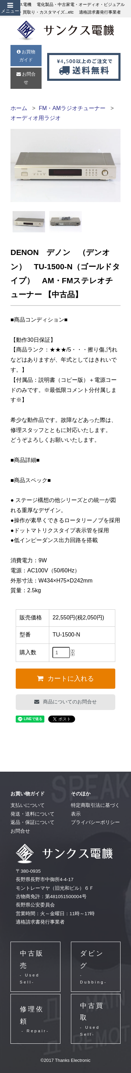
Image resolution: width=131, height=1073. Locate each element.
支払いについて (27, 805)
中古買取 (95, 1020)
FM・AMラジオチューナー (72, 108)
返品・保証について (32, 822)
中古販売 (35, 968)
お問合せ (26, 78)
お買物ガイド (26, 55)
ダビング (95, 968)
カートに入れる (70, 678)
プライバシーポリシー (95, 822)
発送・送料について (32, 814)
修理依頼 (34, 1019)
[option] (29, 221)
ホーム (18, 108)
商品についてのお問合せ (69, 701)
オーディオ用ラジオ (35, 118)
